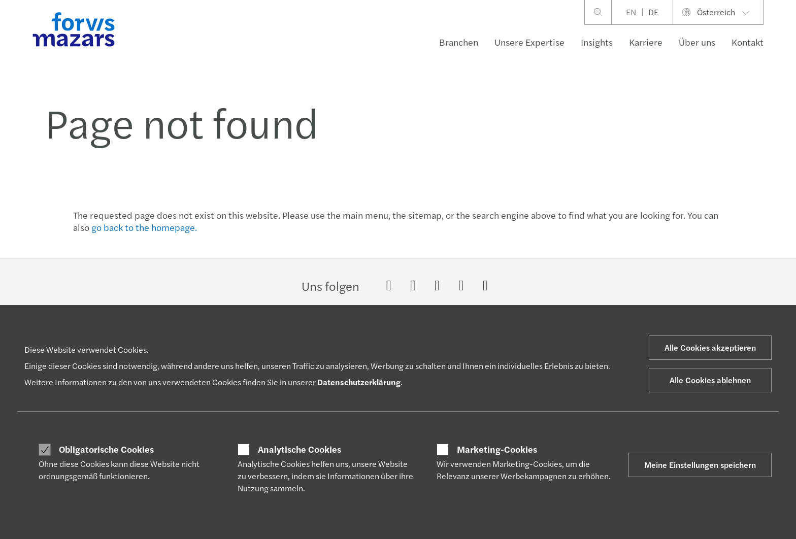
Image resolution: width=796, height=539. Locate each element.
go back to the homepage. (144, 227)
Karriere (645, 42)
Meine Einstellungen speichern (700, 464)
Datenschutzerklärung (359, 382)
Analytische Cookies (299, 449)
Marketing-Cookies (497, 449)
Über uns (697, 42)
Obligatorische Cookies (106, 449)
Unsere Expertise (529, 42)
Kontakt (748, 42)
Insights (597, 42)
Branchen (458, 42)
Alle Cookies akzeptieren (710, 347)
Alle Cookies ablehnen (710, 380)
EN (631, 12)
